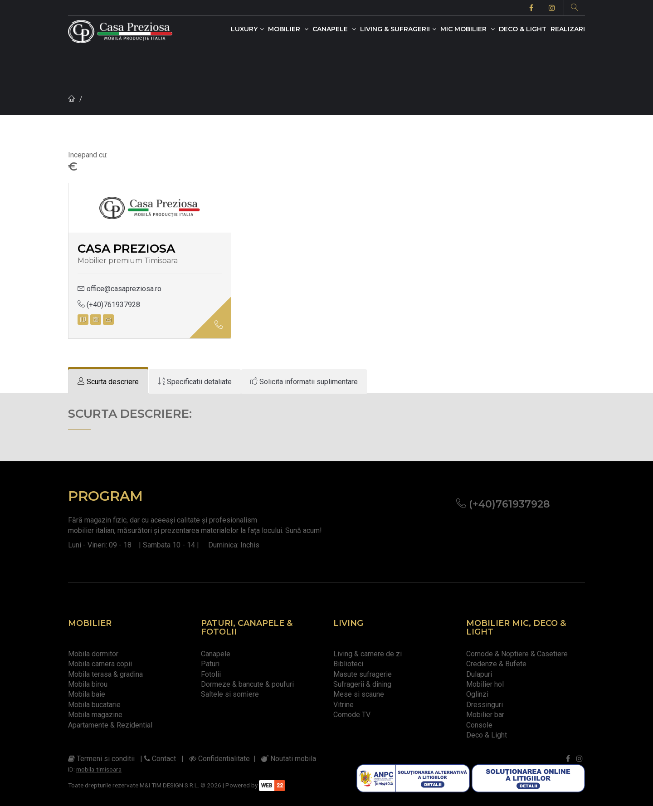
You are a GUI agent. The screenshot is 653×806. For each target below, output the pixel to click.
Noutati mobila (288, 758)
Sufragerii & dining (362, 684)
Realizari (568, 29)
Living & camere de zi (367, 654)
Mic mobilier (467, 29)
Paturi (210, 663)
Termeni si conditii (101, 758)
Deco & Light (522, 29)
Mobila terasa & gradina (105, 674)
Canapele (334, 29)
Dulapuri (479, 674)
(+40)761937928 (109, 304)
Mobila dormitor (93, 654)
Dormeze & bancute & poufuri (247, 684)
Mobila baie (86, 694)
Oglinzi (477, 694)
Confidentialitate (219, 758)
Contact (160, 758)
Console (479, 725)
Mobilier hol (485, 684)
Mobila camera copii (100, 663)
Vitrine (343, 704)
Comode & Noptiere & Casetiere (517, 654)
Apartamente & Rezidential (110, 725)
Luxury (247, 29)
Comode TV (351, 714)
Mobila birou (87, 684)
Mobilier (288, 29)
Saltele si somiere (230, 694)
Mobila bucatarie (94, 704)
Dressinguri (484, 704)
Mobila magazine (95, 714)
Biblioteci (348, 663)
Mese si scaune (358, 694)
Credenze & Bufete (496, 663)
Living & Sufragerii (398, 29)
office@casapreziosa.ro (119, 288)
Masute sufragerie (362, 674)
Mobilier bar (485, 714)
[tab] (108, 381)
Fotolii (211, 674)
